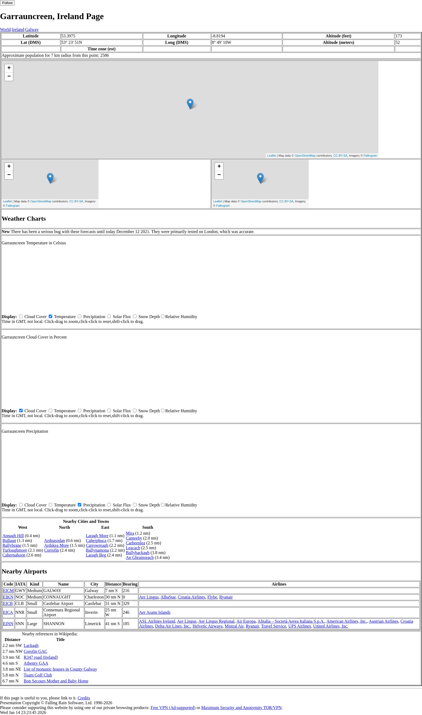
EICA (8, 612)
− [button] (9, 77)
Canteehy (134, 538)
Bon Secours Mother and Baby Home (56, 681)
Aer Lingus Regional (216, 621)
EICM (8, 590)
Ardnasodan (54, 540)
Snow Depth (149, 316)
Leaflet (271, 155)
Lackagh (31, 645)
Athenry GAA (36, 663)
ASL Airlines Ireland (157, 621)
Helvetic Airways (207, 626)
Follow (7, 3)
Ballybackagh (137, 552)
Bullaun (9, 540)
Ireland (18, 29)
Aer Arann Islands (154, 612)
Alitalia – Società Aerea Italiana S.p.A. (291, 621)
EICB (8, 603)
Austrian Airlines (383, 621)
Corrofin (51, 550)
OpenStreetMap (305, 155)
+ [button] (9, 68)
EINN (8, 623)
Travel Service (273, 626)
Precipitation (94, 316)
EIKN (8, 597)
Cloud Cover (35, 316)
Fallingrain (370, 155)
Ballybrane (11, 545)
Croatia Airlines (191, 597)
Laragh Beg (96, 555)
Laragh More (97, 535)
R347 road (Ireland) (41, 657)
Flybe (212, 597)
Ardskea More (56, 545)
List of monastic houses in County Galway (60, 669)
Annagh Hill (13, 535)
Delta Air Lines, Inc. (172, 626)
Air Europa (246, 621)
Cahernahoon (13, 555)
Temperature (65, 316)
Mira (130, 533)
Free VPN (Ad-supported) (172, 707)
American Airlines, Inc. (346, 621)
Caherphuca (96, 540)
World (5, 29)
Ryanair (226, 597)
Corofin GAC (35, 651)
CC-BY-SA (340, 155)
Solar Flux (122, 316)
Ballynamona (97, 550)
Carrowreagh (97, 545)
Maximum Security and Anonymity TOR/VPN (241, 707)
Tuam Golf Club (38, 675)
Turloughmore (14, 550)
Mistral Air (234, 626)
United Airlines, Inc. (330, 626)
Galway (32, 29)
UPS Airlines (299, 626)
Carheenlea (135, 543)
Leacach (133, 547)
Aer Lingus (149, 597)
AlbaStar (167, 597)
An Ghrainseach (140, 557)
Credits (84, 698)
